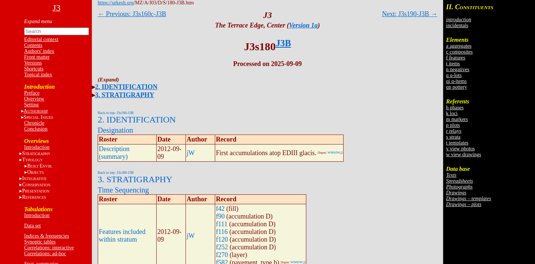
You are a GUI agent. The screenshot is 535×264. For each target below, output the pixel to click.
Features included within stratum (122, 235)
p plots (453, 125)
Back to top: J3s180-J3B (116, 113)
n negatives (457, 69)
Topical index (38, 74)
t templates (457, 143)
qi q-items (456, 81)
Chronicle (34, 123)
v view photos (460, 148)
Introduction (36, 147)
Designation (115, 130)
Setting (31, 104)
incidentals (457, 25)
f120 (222, 239)
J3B (283, 43)
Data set (32, 225)
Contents (33, 45)
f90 (220, 216)
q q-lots (453, 75)
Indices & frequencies (46, 236)
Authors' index (39, 51)
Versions (33, 63)
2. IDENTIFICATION (126, 87)
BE (39, 166)
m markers (457, 119)
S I (38, 117)
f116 (222, 231)
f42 (220, 208)
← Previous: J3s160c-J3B (132, 14)
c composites (459, 52)
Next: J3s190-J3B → (409, 14)
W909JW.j (334, 152)
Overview (34, 99)
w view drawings (463, 154)
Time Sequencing (123, 190)
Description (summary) (114, 152)
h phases (455, 107)
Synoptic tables (40, 242)
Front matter (37, 57)
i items (453, 63)
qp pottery (456, 87)
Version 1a (303, 25)
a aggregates (459, 46)
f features (455, 57)
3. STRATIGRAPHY (124, 95)
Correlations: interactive (49, 247)
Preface (32, 93)
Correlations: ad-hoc (45, 253)
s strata (453, 137)
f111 (222, 224)
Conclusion (36, 129)
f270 (222, 254)
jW (191, 153)
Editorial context (41, 39)
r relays (453, 131)
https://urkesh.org (116, 3)
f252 (222, 247)
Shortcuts (34, 69)
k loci (452, 113)
